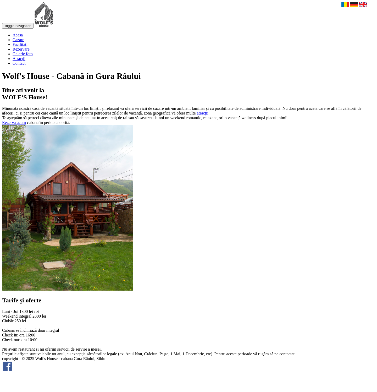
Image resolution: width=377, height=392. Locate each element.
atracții (202, 113)
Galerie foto (23, 54)
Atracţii (19, 58)
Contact (19, 63)
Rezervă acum (14, 122)
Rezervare (21, 49)
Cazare (18, 39)
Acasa (18, 35)
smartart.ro (11, 385)
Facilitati (20, 44)
